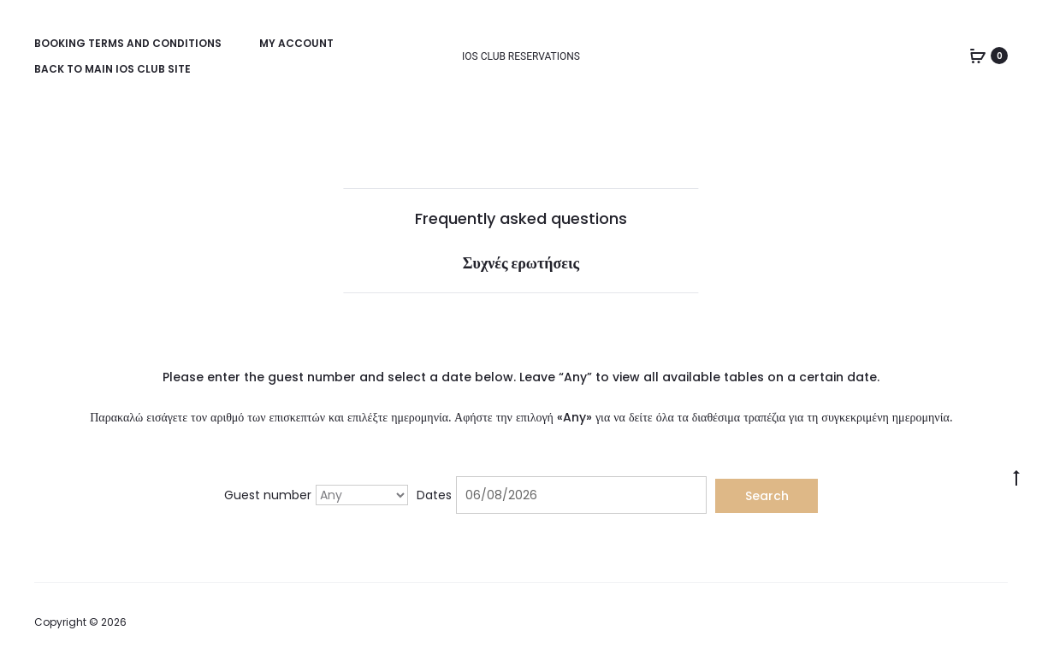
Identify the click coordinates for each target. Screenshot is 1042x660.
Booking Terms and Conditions (128, 43)
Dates (434, 495)
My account (296, 43)
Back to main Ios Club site (112, 69)
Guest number (267, 495)
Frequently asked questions (521, 218)
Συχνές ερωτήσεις (521, 263)
